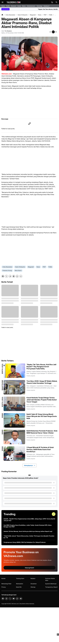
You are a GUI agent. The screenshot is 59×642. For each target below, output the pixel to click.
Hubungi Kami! (29, 567)
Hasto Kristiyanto (20, 267)
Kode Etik (19, 587)
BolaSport (46, 6)
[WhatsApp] (17, 276)
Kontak (3, 578)
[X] (6, 276)
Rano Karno (18, 270)
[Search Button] (56, 2)
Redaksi (33, 578)
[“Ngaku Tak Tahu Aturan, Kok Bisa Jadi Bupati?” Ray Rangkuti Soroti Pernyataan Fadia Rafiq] (14, 370)
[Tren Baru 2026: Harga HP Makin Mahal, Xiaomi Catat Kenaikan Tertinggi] (14, 387)
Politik (8, 6)
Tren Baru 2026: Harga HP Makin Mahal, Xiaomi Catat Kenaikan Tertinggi (42, 382)
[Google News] (20, 598)
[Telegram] (10, 276)
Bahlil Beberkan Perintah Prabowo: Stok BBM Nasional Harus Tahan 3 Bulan (42, 432)
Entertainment (31, 6)
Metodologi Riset (6, 583)
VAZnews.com (15, 603)
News (3, 6)
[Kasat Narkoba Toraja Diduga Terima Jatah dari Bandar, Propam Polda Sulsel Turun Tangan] (14, 404)
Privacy (3, 587)
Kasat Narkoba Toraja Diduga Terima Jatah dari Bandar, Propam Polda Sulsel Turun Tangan (42, 400)
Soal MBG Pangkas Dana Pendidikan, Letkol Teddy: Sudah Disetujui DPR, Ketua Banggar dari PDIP (28, 526)
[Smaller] (50, 31)
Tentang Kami (20, 578)
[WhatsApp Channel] (17, 598)
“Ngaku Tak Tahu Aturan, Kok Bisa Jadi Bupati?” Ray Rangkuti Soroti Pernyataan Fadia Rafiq (41, 367)
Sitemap (33, 587)
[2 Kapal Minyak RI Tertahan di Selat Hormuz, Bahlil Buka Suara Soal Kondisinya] (14, 453)
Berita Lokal (2, 368)
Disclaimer (34, 583)
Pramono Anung (7, 270)
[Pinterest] (13, 276)
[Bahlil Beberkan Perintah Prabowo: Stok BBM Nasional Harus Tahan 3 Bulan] (14, 437)
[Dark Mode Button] (52, 2)
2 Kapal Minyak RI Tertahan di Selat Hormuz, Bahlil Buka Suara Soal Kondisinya (40, 449)
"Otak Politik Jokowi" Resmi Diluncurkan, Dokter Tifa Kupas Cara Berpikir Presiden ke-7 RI (29, 536)
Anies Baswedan (7, 267)
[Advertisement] (29, 103)
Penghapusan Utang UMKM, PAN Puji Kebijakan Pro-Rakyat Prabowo (25, 542)
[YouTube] (13, 598)
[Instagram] (6, 598)
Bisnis (24, 6)
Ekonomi (13, 6)
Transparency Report (51, 587)
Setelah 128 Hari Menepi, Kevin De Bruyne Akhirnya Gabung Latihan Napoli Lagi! (28, 531)
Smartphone (2, 385)
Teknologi (39, 6)
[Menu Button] (2, 2)
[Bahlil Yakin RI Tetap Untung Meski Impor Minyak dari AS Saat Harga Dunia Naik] (14, 420)
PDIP (44, 267)
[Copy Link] (20, 276)
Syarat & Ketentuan (50, 583)
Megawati (31, 267)
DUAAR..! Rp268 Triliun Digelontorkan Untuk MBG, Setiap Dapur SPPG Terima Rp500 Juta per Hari (29, 519)
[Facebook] (2, 276)
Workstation (19, 583)
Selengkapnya (29, 465)
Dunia (19, 6)
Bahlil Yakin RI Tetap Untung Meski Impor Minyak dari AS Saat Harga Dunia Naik (42, 416)
